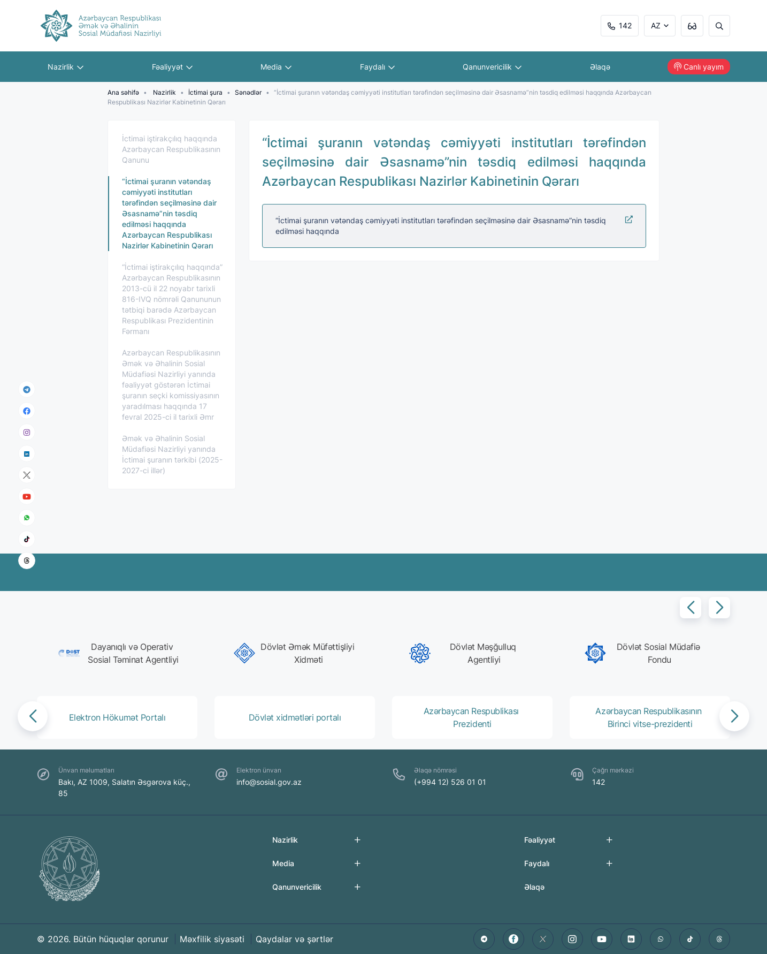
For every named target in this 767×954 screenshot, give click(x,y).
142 (620, 25)
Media (276, 66)
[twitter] (543, 939)
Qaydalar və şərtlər (294, 939)
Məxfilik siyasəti (212, 939)
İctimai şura (205, 92)
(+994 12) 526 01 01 (450, 781)
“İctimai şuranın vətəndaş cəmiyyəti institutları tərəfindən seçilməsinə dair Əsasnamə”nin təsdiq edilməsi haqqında (454, 225)
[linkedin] (26, 453)
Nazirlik (65, 66)
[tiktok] (27, 539)
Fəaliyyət (172, 66)
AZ (656, 25)
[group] (120, 653)
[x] (26, 475)
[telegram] (26, 389)
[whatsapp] (27, 518)
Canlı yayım (699, 66)
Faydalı (377, 66)
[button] (690, 607)
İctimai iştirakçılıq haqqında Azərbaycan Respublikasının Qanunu (171, 149)
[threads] (27, 560)
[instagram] (26, 432)
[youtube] (26, 497)
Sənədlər (248, 92)
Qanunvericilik (492, 66)
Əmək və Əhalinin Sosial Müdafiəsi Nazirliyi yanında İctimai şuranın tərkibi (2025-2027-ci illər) (172, 454)
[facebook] (26, 410)
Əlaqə (600, 66)
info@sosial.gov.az (269, 781)
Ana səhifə (123, 92)
